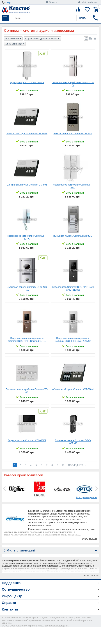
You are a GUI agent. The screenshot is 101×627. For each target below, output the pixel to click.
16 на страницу (14, 44)
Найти (82, 18)
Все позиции (13, 38)
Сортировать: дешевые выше (42, 38)
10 (63, 465)
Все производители (86, 497)
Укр (9, 2)
